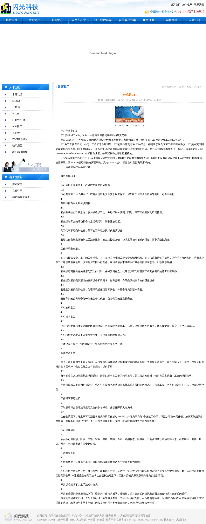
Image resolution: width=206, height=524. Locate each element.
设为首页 (175, 4)
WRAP (16, 113)
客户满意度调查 (21, 197)
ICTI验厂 (17, 126)
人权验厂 (199, 86)
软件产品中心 (80, 20)
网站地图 (145, 515)
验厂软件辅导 (103, 20)
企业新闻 (65, 515)
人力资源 (123, 515)
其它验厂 (17, 132)
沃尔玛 (16, 107)
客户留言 (17, 184)
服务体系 (148, 20)
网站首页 (11, 20)
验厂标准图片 (19, 152)
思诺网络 (181, 519)
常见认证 (17, 94)
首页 (188, 86)
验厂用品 (17, 145)
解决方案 (99, 515)
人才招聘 (194, 20)
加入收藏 (187, 4)
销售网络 (171, 20)
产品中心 (77, 515)
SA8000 (16, 100)
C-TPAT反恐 (19, 120)
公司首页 (42, 515)
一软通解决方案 (126, 20)
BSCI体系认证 (20, 139)
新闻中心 (57, 20)
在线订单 (17, 190)
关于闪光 (54, 515)
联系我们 (199, 4)
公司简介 (34, 20)
